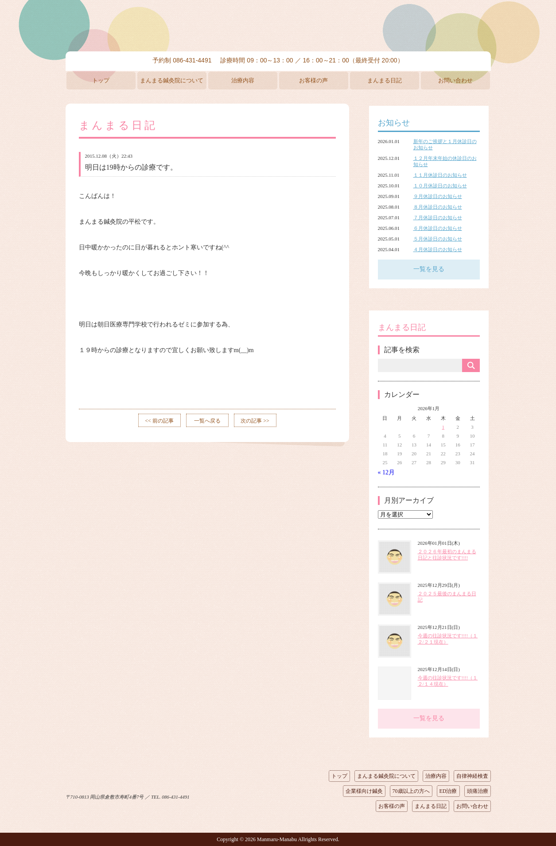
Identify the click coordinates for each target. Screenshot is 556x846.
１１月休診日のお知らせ (440, 175)
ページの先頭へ (271, 795)
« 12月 (386, 472)
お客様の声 (313, 80)
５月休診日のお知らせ (437, 238)
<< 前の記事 (159, 421)
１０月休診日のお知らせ (440, 185)
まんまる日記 (384, 80)
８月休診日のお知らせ (437, 207)
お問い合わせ (455, 80)
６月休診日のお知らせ (437, 228)
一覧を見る (428, 269)
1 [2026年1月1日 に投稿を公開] (443, 427)
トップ (100, 80)
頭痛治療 (477, 791)
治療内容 (242, 80)
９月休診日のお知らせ (437, 196)
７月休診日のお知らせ (437, 217)
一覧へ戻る (207, 421)
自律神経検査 (472, 776)
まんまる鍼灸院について (171, 80)
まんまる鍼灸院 (278, 26)
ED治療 (448, 791)
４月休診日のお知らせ (437, 249)
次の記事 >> (255, 421)
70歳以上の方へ (411, 791)
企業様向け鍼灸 (364, 791)
